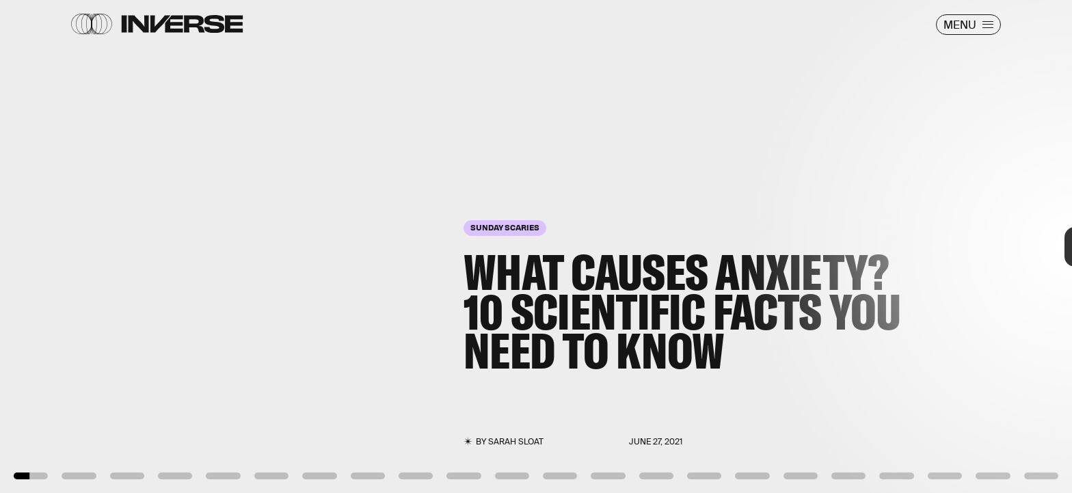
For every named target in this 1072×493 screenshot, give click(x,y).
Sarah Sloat (516, 441)
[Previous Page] (176, 246)
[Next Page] (712, 246)
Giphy (79, 451)
